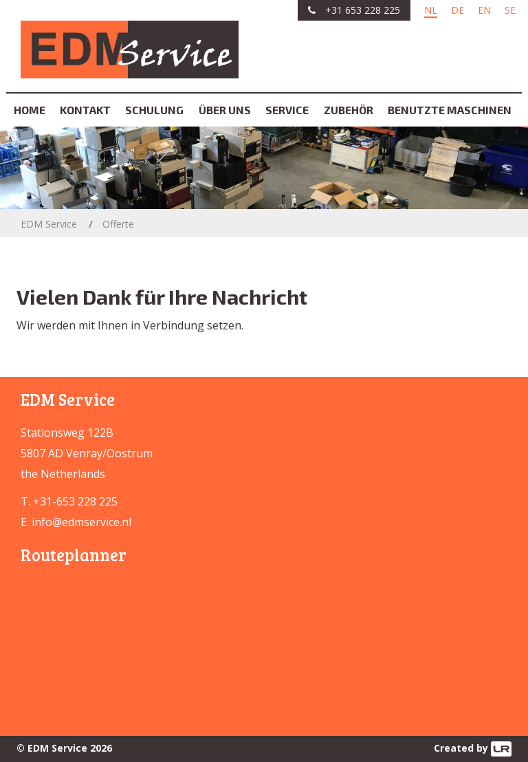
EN (484, 10)
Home (29, 109)
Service (287, 109)
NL (430, 10)
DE (457, 10)
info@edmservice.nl (81, 522)
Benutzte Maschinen (450, 109)
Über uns (225, 109)
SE (510, 10)
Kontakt (85, 109)
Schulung (154, 109)
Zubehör (348, 109)
